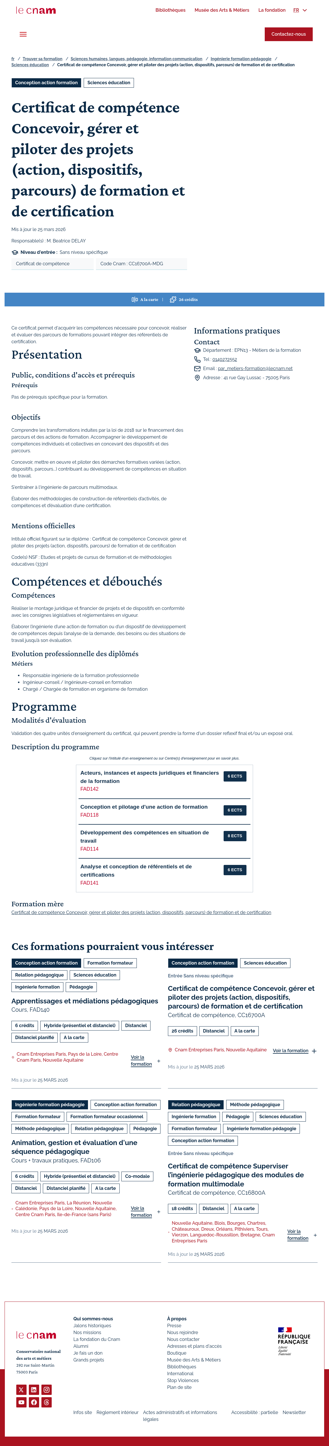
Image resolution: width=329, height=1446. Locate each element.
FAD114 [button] (89, 849)
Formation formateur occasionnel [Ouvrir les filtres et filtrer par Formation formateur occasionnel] (106, 1116)
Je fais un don (88, 1353)
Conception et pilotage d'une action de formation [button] (144, 807)
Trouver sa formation (42, 59)
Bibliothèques (181, 1366)
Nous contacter (183, 1339)
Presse (174, 1325)
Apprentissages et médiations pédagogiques (84, 1001)
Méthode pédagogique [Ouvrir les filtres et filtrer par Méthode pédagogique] (40, 1128)
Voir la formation (141, 1061)
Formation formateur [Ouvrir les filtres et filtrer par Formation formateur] (110, 963)
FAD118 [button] (89, 815)
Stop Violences (183, 1380)
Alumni (80, 1346)
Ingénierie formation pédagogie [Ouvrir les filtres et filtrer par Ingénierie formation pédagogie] (50, 1104)
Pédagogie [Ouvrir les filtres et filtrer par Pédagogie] (81, 987)
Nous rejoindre (182, 1332)
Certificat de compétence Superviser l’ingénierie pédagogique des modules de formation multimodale (236, 1175)
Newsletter (294, 1412)
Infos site (82, 1412)
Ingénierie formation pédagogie (241, 59)
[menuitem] (170, 10)
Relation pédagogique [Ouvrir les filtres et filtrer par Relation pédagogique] (39, 975)
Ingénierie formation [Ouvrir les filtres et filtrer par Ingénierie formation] (37, 987)
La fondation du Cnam (96, 1339)
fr (12, 59)
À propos (176, 1319)
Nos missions (87, 1332)
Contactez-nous (289, 34)
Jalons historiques (92, 1325)
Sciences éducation (30, 65)
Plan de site (179, 1387)
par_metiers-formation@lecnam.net (255, 368)
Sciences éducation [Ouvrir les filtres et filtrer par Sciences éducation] (108, 82)
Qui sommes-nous (93, 1319)
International (180, 1373)
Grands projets (88, 1360)
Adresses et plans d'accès (194, 1346)
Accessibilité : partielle (254, 1412)
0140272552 (224, 359)
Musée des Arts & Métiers (194, 1360)
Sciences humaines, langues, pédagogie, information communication (136, 59)
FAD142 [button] (89, 789)
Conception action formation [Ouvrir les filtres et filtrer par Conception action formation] (46, 82)
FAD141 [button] (89, 883)
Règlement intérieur (118, 1412)
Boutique (176, 1353)
